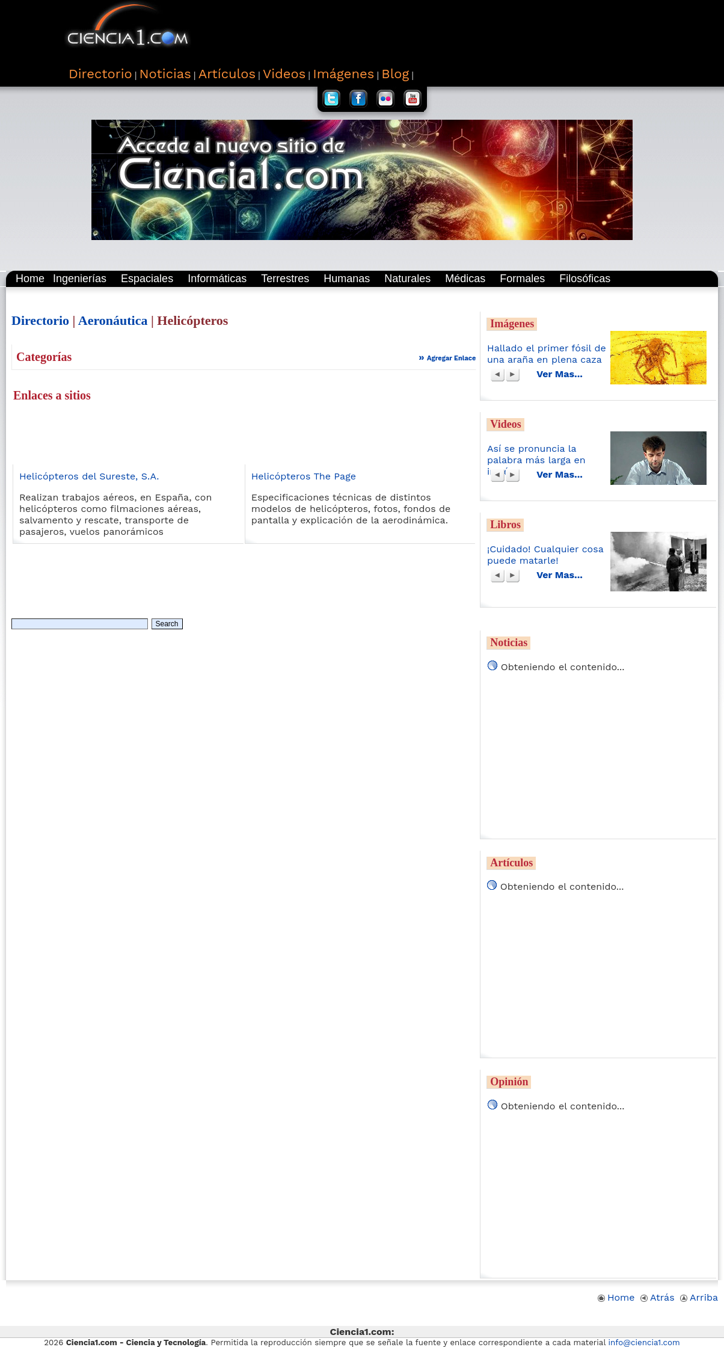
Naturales (407, 279)
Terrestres (285, 279)
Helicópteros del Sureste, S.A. (89, 476)
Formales (522, 279)
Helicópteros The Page (303, 476)
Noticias (508, 643)
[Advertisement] (441, 30)
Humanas (347, 279)
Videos (505, 424)
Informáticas (217, 279)
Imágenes (512, 324)
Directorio (40, 320)
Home (30, 279)
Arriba (699, 1297)
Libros (505, 525)
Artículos (511, 863)
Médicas (465, 279)
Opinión (509, 1082)
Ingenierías (79, 279)
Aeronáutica (113, 320)
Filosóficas (584, 279)
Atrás (657, 1297)
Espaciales (147, 279)
